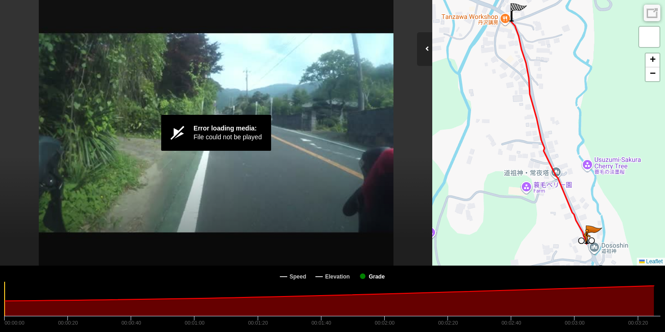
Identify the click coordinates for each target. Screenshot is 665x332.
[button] (518, 12)
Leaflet (651, 261)
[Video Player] (216, 133)
